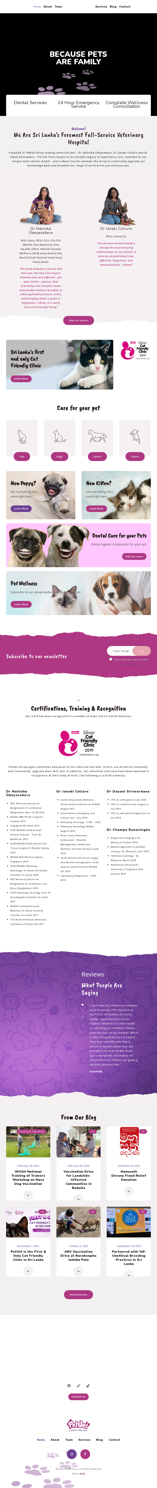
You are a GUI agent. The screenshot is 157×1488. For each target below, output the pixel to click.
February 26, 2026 (28, 1166)
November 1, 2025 (28, 1246)
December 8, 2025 (129, 1166)
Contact (114, 1440)
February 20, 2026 (78, 1166)
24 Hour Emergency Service (78, 104)
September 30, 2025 (129, 1246)
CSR (93, 1131)
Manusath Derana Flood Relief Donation (128, 1176)
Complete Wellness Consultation (127, 104)
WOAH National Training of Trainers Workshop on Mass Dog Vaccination (28, 1178)
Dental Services (30, 103)
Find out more (134, 556)
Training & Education (31, 1131)
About (55, 1440)
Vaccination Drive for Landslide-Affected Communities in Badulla (79, 1180)
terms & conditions (128, 664)
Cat (42, 1211)
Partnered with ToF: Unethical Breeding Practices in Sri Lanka (129, 1258)
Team (69, 1440)
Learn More (21, 378)
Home (41, 1440)
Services (84, 1440)
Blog (99, 1440)
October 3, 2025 (78, 1246)
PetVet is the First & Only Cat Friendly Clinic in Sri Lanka (28, 1256)
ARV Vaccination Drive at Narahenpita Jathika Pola (78, 1256)
